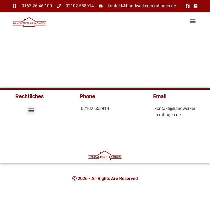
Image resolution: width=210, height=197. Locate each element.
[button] (192, 21)
